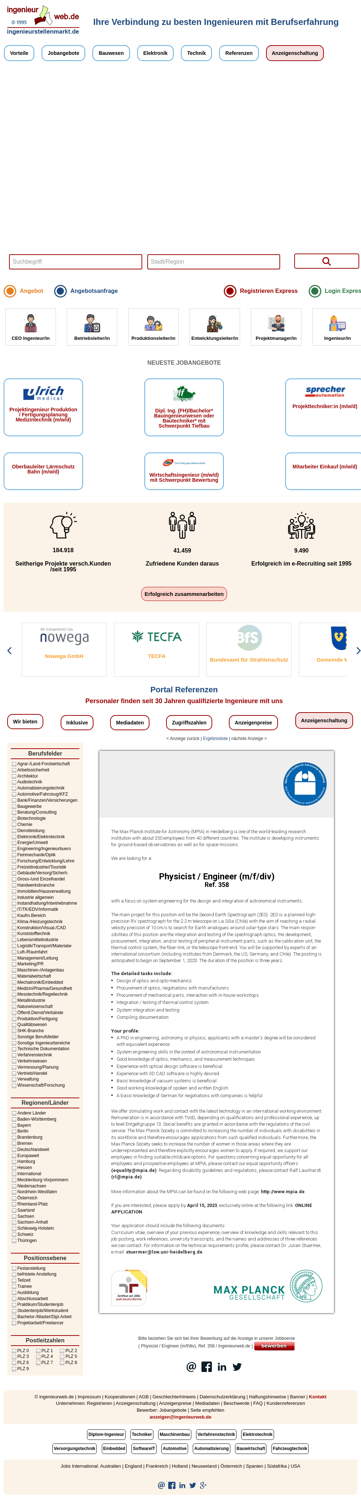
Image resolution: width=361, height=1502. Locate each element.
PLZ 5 (68, 1356)
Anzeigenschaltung (295, 53)
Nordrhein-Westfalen (34, 1191)
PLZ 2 (68, 1350)
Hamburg (23, 1161)
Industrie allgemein (32, 897)
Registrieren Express (269, 291)
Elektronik (155, 53)
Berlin (20, 1131)
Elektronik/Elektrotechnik (38, 836)
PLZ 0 (20, 1350)
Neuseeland (204, 1466)
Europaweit (25, 1155)
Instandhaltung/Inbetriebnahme (44, 903)
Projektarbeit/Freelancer (37, 1322)
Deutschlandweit (30, 1149)
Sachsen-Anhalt (29, 1222)
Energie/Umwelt (29, 842)
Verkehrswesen (29, 1061)
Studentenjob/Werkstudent (39, 1310)
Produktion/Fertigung (34, 1018)
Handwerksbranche (33, 885)
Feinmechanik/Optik (33, 854)
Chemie (21, 824)
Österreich (24, 1197)
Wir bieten (25, 721)
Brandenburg (26, 1137)
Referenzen (238, 53)
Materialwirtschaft (31, 976)
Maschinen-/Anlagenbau (37, 970)
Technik (196, 53)
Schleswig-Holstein (32, 1228)
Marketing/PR (27, 963)
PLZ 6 (20, 1362)
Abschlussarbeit (29, 1298)
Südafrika (277, 1466)
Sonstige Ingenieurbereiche (40, 1043)
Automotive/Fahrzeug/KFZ (39, 794)
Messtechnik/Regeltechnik (39, 994)
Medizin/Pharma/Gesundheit (41, 988)
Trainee (21, 1286)
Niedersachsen (28, 1186)
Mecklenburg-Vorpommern (39, 1179)
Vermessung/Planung (34, 1067)
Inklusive (77, 723)
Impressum (89, 1396)
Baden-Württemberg (33, 1119)
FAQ (258, 1403)
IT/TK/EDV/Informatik (34, 909)
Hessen (21, 1167)
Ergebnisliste (215, 738)
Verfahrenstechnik (31, 1054)
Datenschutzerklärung (222, 1396)
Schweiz (22, 1234)
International (26, 1173)
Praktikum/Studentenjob (37, 1304)
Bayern (21, 1125)
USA (295, 1466)
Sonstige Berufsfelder (35, 1036)
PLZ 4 (44, 1356)
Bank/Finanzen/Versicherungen (44, 800)
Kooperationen (120, 1396)
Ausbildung (25, 1292)
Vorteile (19, 53)
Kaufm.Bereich (28, 915)
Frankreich (157, 1466)
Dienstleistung (27, 830)
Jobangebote (63, 53)
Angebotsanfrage (94, 291)
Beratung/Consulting (34, 812)
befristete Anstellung (33, 1274)
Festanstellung (28, 1268)
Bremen (21, 1143)
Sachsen (22, 1216)
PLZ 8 (68, 1362)
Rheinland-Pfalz (29, 1204)
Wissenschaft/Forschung (38, 1085)
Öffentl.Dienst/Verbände (37, 1012)
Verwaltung (25, 1079)
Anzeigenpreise (253, 723)
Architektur (24, 776)
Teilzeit (21, 1280)
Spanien (254, 1466)
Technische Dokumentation (40, 1048)
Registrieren (99, 1403)
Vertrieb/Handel (29, 1073)
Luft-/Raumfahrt (29, 952)
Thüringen (24, 1240)
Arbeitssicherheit (30, 769)
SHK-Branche (27, 1030)
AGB (143, 1396)
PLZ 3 (20, 1356)
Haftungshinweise (267, 1396)
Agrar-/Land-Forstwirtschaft (40, 763)
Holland (180, 1466)
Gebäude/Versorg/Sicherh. (39, 872)
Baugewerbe (26, 806)
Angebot (31, 291)
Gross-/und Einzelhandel (38, 879)
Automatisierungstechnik (38, 788)
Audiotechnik (26, 781)
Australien (110, 1466)
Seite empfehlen (207, 1410)
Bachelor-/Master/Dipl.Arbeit (41, 1316)
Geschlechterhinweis (174, 1396)
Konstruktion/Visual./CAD (38, 927)
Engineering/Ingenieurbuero (41, 848)
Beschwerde (236, 1403)
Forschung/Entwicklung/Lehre (42, 860)
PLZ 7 (44, 1362)
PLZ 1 (44, 1350)
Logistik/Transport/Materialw (41, 945)
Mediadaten (130, 723)
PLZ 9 (20, 1368)
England (133, 1466)
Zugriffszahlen (189, 723)
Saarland (23, 1210)
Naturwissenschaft (32, 1006)
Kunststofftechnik (30, 933)
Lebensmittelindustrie (34, 939)
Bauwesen (111, 53)
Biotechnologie (28, 818)
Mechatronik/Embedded (37, 982)
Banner (297, 1396)
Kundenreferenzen (285, 1403)
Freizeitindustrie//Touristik (38, 867)
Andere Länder (28, 1113)
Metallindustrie (28, 1000)
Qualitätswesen (29, 1024)
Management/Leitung (34, 958)
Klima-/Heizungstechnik (36, 921)
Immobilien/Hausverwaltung (40, 891)
